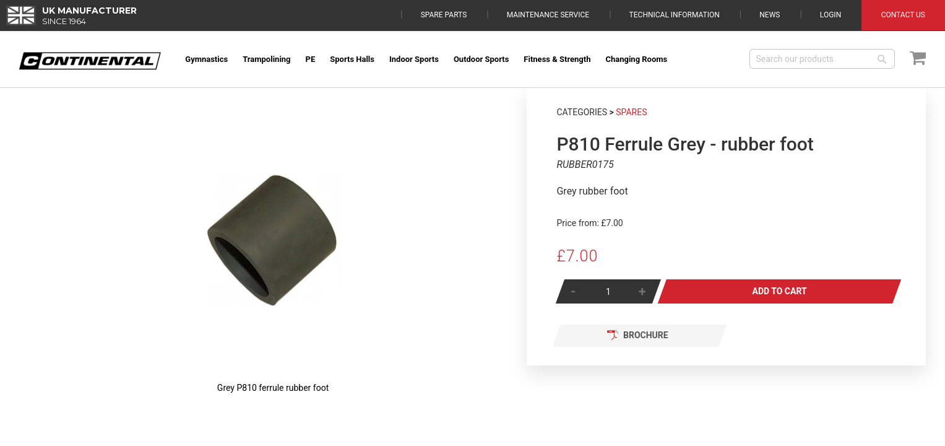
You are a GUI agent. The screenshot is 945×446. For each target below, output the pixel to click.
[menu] (459, 59)
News (769, 15)
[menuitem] (206, 59)
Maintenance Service (548, 15)
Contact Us (903, 15)
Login (830, 15)
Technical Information (674, 15)
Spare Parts (444, 15)
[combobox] (822, 59)
